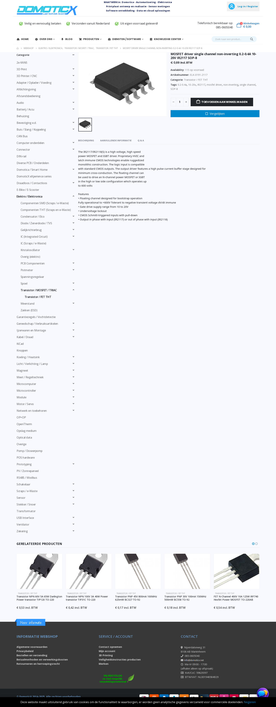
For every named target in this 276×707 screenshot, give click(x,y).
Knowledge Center (165, 39)
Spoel (24, 283)
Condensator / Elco (32, 216)
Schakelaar (23, 484)
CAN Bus (22, 136)
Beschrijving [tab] (86, 140)
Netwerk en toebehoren (32, 411)
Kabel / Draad (25, 337)
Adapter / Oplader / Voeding (34, 83)
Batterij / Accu (25, 109)
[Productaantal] (180, 102)
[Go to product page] (47, 571)
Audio (20, 103)
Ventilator (23, 524)
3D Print (22, 69)
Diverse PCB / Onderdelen (33, 163)
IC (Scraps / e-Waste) (33, 243)
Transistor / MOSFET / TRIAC (39, 290)
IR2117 (201, 84)
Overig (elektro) (30, 257)
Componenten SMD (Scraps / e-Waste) (45, 203)
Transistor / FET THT (196, 79)
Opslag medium (27, 431)
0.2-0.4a (182, 84)
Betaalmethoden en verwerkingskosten (42, 659)
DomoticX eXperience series (34, 176)
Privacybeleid (25, 651)
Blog (67, 39)
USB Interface (25, 518)
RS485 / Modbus (27, 478)
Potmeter (27, 270)
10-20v (192, 84)
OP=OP (21, 417)
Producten (89, 39)
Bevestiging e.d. (26, 123)
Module (21, 397)
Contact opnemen (110, 647)
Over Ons (43, 39)
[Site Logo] (47, 10)
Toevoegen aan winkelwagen (224, 102)
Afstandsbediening (28, 96)
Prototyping (24, 464)
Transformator (26, 511)
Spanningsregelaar (32, 277)
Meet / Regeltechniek (30, 377)
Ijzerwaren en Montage (31, 330)
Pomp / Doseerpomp (29, 451)
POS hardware (25, 457)
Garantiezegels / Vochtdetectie (36, 317)
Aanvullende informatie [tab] (115, 140)
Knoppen (22, 350)
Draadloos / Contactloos (32, 183)
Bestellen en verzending (32, 655)
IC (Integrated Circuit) (34, 237)
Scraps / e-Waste (27, 491)
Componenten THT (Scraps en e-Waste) (46, 210)
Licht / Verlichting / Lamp (32, 364)
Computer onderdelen (30, 143)
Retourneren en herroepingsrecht (38, 663)
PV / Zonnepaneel (28, 471)
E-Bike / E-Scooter (28, 190)
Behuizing (23, 116)
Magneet (22, 370)
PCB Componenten (33, 263)
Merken (103, 663)
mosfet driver (214, 84)
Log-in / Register (248, 6)
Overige (21, 444)
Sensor (21, 498)
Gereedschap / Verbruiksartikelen (37, 324)
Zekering (22, 531)
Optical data (24, 437)
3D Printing (106, 655)
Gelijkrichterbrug (31, 230)
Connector (23, 150)
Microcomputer (26, 384)
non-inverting (230, 84)
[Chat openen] (263, 694)
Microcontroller (26, 391)
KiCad (20, 344)
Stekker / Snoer (26, 504)
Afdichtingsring (26, 89)
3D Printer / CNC (27, 76)
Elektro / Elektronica (29, 196)
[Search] (252, 39)
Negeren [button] (250, 702)
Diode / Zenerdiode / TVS (36, 223)
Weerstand (27, 303)
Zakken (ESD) (29, 310)
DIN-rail (21, 156)
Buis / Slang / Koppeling (31, 129)
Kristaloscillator (30, 250)
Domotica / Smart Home (32, 170)
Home (23, 39)
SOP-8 (174, 89)
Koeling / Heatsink (28, 357)
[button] (253, 544)
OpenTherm (24, 424)
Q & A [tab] (141, 140)
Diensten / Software (124, 39)
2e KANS (22, 62)
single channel (248, 84)
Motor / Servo (25, 404)
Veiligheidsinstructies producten (120, 659)
